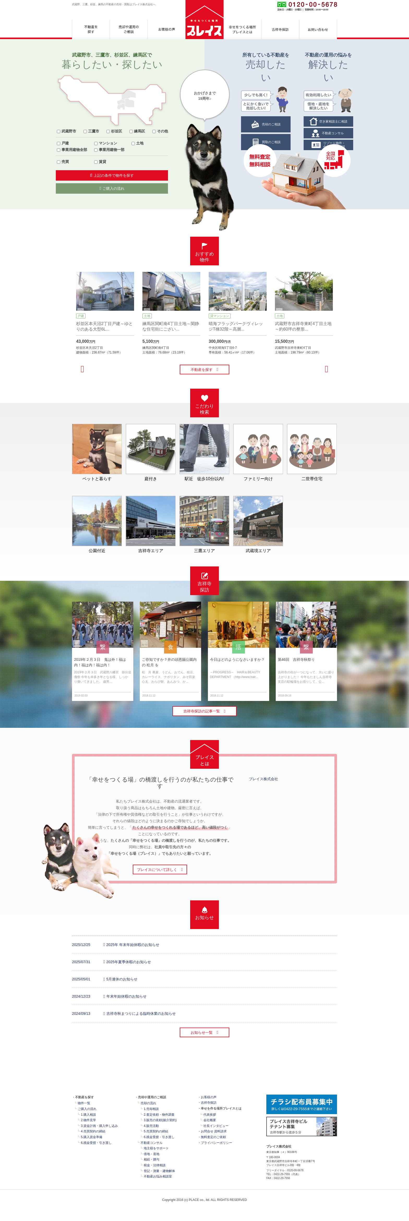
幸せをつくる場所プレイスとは (242, 29)
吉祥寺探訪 (280, 29)
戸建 (65, 143)
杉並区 (116, 131)
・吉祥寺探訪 (207, 1102)
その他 (162, 131)
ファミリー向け (258, 452)
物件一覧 (84, 1103)
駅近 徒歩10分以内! (204, 452)
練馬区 (139, 131)
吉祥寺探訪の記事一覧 (204, 711)
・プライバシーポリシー (215, 1143)
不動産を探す (91, 29)
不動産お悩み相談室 (158, 1176)
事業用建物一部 (111, 150)
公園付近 (97, 524)
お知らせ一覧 (204, 1032)
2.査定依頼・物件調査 (159, 1114)
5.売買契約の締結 (156, 1131)
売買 (65, 162)
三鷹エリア (204, 524)
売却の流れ (148, 1103)
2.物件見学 (88, 1120)
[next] (326, 369)
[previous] (82, 369)
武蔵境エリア (258, 524)
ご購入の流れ (111, 188)
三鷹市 (93, 131)
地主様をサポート (156, 1148)
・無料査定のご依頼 (212, 1137)
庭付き (151, 452)
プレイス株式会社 (263, 779)
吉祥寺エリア (151, 524)
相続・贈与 (151, 1159)
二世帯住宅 (312, 452)
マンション (108, 143)
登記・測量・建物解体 (159, 1171)
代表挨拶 (209, 1114)
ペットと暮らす (97, 452)
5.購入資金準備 (91, 1137)
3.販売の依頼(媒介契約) (160, 1120)
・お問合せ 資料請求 (212, 1131)
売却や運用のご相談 (129, 29)
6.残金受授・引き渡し (96, 1143)
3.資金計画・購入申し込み (99, 1126)
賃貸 (102, 162)
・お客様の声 (207, 1097)
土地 (139, 143)
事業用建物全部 (74, 150)
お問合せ (318, 29)
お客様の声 (166, 29)
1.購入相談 (88, 1114)
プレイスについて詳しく (160, 869)
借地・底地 (151, 1154)
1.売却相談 (151, 1109)
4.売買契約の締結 (93, 1131)
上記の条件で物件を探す (112, 175)
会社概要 (209, 1120)
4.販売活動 (151, 1126)
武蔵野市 (69, 131)
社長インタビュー (215, 1126)
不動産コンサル (152, 1143)
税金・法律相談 (155, 1165)
